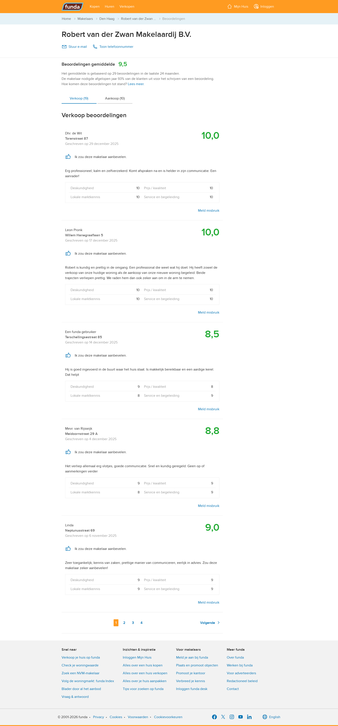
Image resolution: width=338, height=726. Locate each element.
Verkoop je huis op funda (81, 657)
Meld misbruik (208, 210)
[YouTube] (240, 717)
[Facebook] (214, 717)
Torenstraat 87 (76, 138)
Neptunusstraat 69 (80, 530)
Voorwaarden (138, 717)
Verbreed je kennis (190, 681)
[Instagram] (231, 717)
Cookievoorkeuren (168, 717)
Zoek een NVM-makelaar (80, 673)
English (271, 717)
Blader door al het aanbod (81, 689)
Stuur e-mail (74, 46)
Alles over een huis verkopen (145, 673)
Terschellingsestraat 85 (83, 337)
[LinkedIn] (249, 717)
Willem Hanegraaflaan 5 (84, 235)
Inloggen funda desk (191, 689)
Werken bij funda (240, 665)
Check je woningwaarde (80, 665)
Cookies (116, 717)
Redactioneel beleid (242, 681)
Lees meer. (136, 84)
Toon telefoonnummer (112, 46)
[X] (223, 717)
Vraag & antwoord (75, 697)
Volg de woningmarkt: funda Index (88, 681)
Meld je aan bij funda (192, 657)
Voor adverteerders (241, 673)
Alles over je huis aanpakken (144, 681)
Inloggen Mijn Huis (137, 657)
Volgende (210, 622)
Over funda (235, 657)
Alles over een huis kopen (143, 665)
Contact (233, 689)
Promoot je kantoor (190, 673)
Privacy (98, 717)
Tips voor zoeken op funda (143, 689)
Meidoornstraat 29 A (81, 434)
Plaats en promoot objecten (197, 665)
